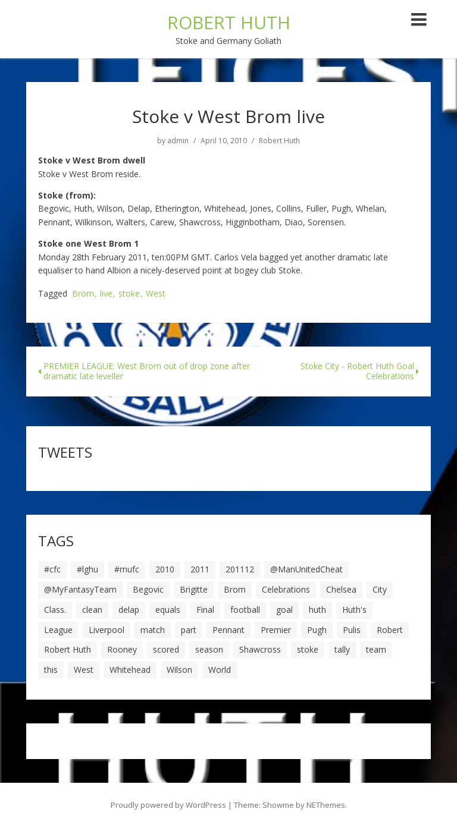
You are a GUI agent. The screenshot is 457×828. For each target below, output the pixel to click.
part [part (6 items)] (188, 629)
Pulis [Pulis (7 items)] (352, 629)
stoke (129, 294)
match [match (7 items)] (152, 629)
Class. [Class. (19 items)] (55, 609)
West (155, 294)
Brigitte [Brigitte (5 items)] (194, 589)
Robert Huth (279, 141)
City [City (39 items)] (380, 589)
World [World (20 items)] (219, 669)
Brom (83, 294)
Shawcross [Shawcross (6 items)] (260, 649)
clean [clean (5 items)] (92, 609)
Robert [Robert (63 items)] (390, 629)
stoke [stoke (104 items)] (307, 649)
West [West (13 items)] (83, 669)
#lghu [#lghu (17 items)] (87, 569)
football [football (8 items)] (245, 609)
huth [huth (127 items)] (317, 609)
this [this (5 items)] (51, 669)
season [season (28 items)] (209, 649)
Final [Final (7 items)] (205, 609)
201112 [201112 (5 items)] (240, 569)
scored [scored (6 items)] (166, 649)
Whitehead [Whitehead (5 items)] (130, 669)
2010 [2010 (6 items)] (164, 569)
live (106, 294)
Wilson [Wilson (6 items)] (179, 669)
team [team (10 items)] (376, 649)
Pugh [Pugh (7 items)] (317, 629)
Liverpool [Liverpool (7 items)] (106, 629)
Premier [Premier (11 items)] (276, 629)
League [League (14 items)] (58, 629)
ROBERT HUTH (228, 22)
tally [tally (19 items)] (342, 649)
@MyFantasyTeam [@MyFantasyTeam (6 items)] (80, 589)
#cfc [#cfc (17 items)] (52, 569)
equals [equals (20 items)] (167, 609)
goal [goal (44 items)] (284, 609)
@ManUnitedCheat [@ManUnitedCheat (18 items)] (306, 569)
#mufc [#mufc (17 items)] (126, 569)
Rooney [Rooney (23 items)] (122, 649)
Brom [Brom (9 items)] (235, 589)
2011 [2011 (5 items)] (199, 569)
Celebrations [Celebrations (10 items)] (286, 589)
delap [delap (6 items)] (128, 609)
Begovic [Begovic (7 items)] (148, 589)
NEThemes (325, 804)
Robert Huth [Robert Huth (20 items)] (67, 649)
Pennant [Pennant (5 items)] (228, 629)
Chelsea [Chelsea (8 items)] (341, 589)
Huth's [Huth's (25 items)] (354, 609)
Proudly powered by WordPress (168, 804)
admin (178, 141)
